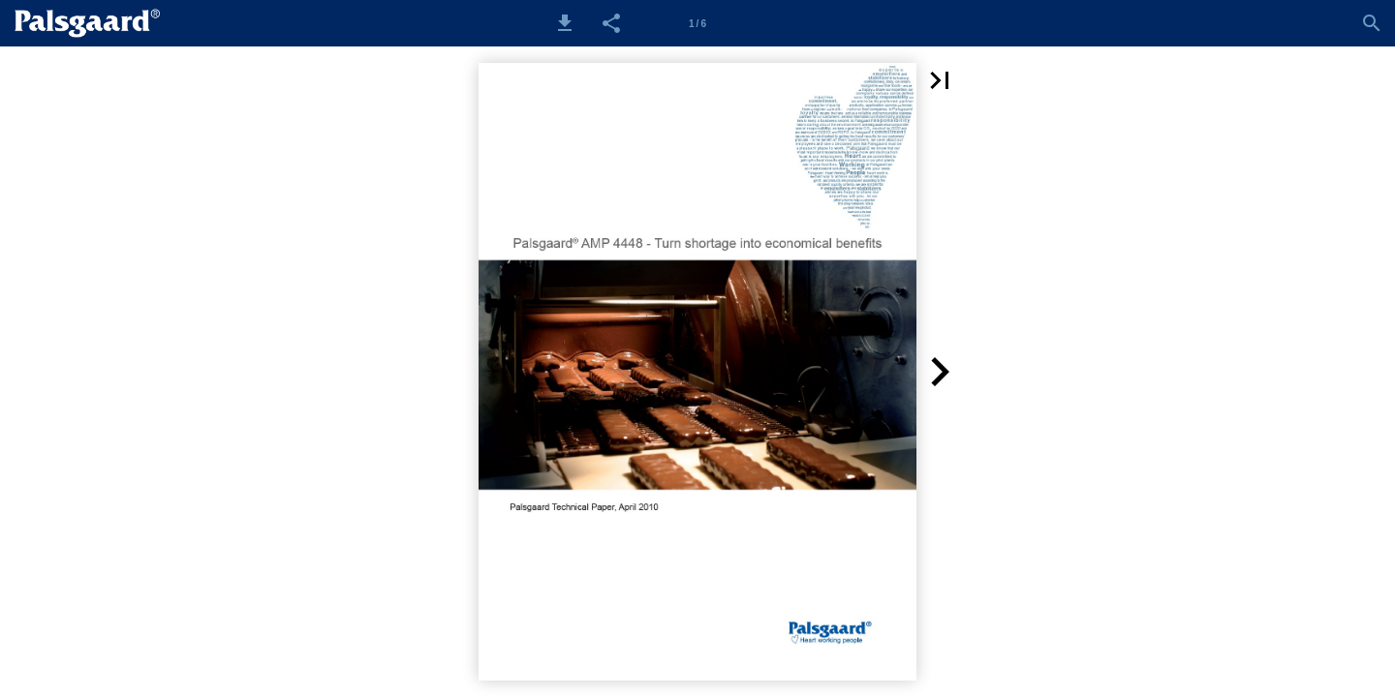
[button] (565, 23)
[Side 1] (698, 23)
